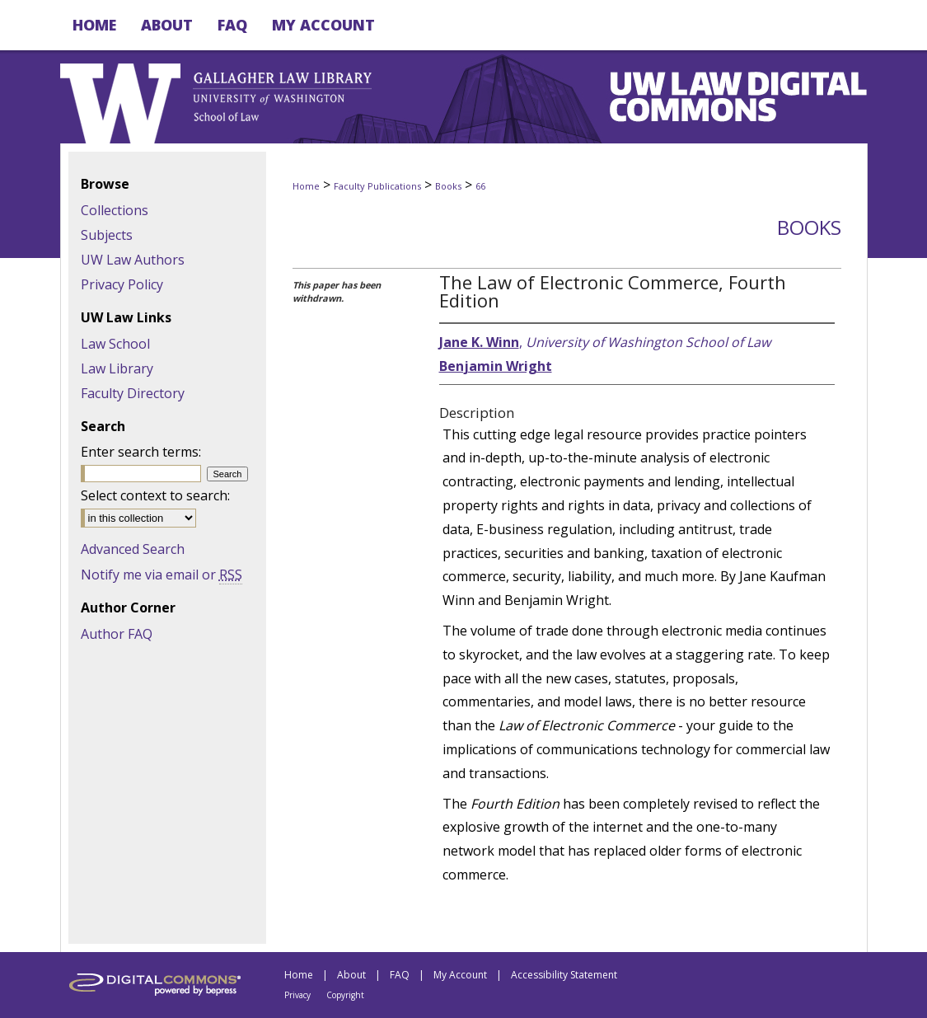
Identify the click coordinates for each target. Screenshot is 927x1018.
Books (448, 186)
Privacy (297, 995)
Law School (115, 344)
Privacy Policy (122, 284)
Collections (114, 210)
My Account (460, 975)
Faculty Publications (377, 186)
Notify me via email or (161, 574)
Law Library (117, 368)
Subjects (107, 235)
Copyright (345, 995)
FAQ (400, 975)
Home (306, 186)
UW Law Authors (133, 260)
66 (480, 186)
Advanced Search (133, 549)
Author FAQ (116, 634)
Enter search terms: (141, 452)
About (351, 975)
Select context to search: (155, 495)
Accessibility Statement (564, 975)
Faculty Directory (133, 393)
